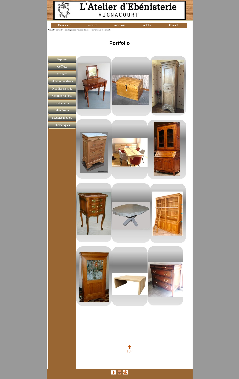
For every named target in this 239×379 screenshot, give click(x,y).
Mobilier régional (62, 95)
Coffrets (62, 66)
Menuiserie (62, 110)
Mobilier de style (62, 88)
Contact (173, 25)
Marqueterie (64, 25)
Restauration (62, 103)
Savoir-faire (119, 25)
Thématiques (62, 125)
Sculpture (92, 25)
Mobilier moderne (62, 81)
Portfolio (146, 25)
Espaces (62, 59)
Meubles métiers (62, 117)
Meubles (62, 74)
